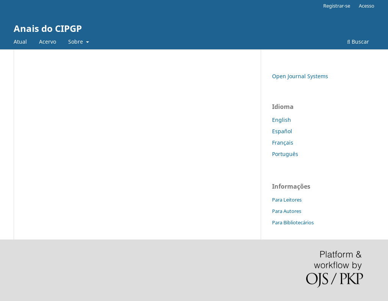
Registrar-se (336, 5)
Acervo (47, 41)
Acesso (366, 5)
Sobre (76, 41)
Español (282, 131)
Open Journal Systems (300, 76)
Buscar (358, 41)
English (281, 119)
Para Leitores (287, 199)
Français (282, 142)
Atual (20, 41)
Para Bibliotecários (293, 222)
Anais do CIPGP (48, 28)
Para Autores (286, 211)
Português (285, 154)
